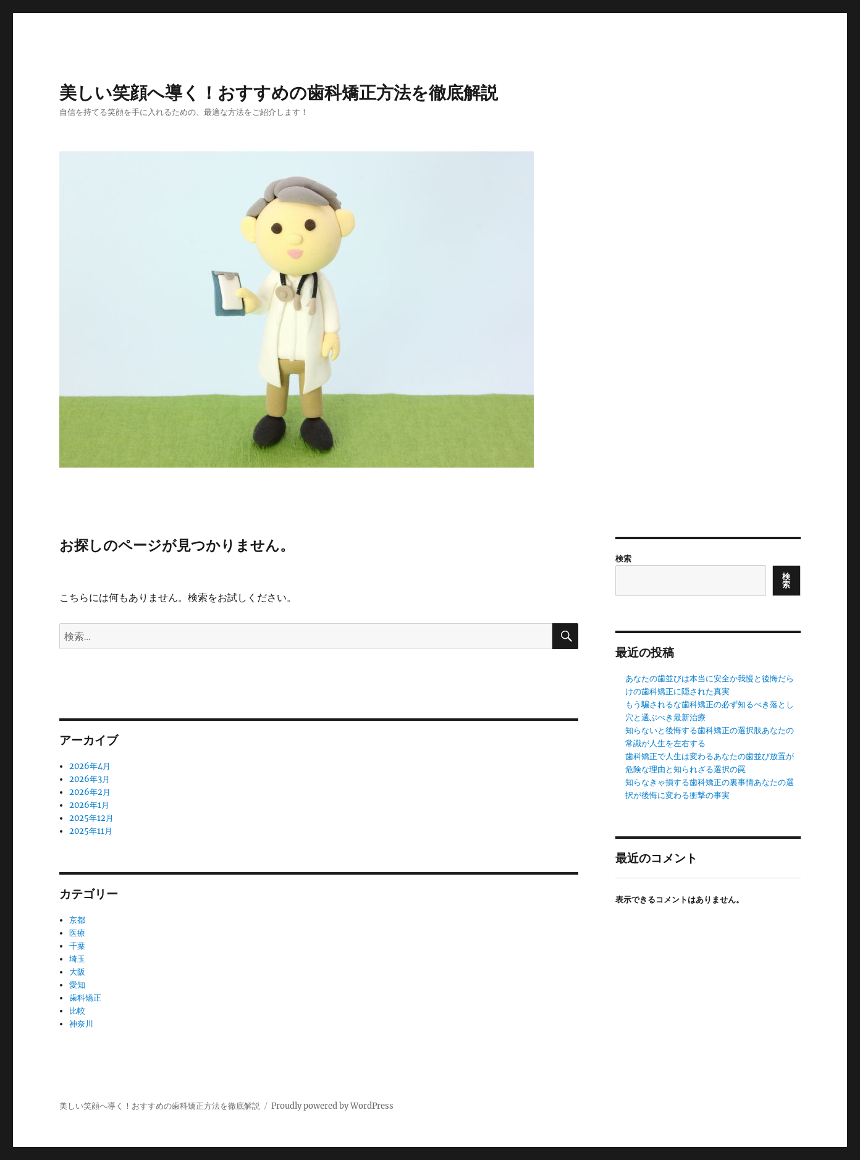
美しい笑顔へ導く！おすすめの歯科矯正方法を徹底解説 (278, 92)
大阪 (77, 972)
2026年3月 (89, 779)
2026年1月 (89, 805)
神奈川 (81, 1024)
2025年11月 (90, 831)
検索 (623, 558)
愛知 (77, 985)
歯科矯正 (85, 998)
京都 (77, 920)
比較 (77, 1011)
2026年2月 (90, 792)
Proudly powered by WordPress (332, 1106)
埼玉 (77, 959)
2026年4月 (90, 766)
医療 (77, 933)
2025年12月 (91, 818)
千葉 (77, 946)
